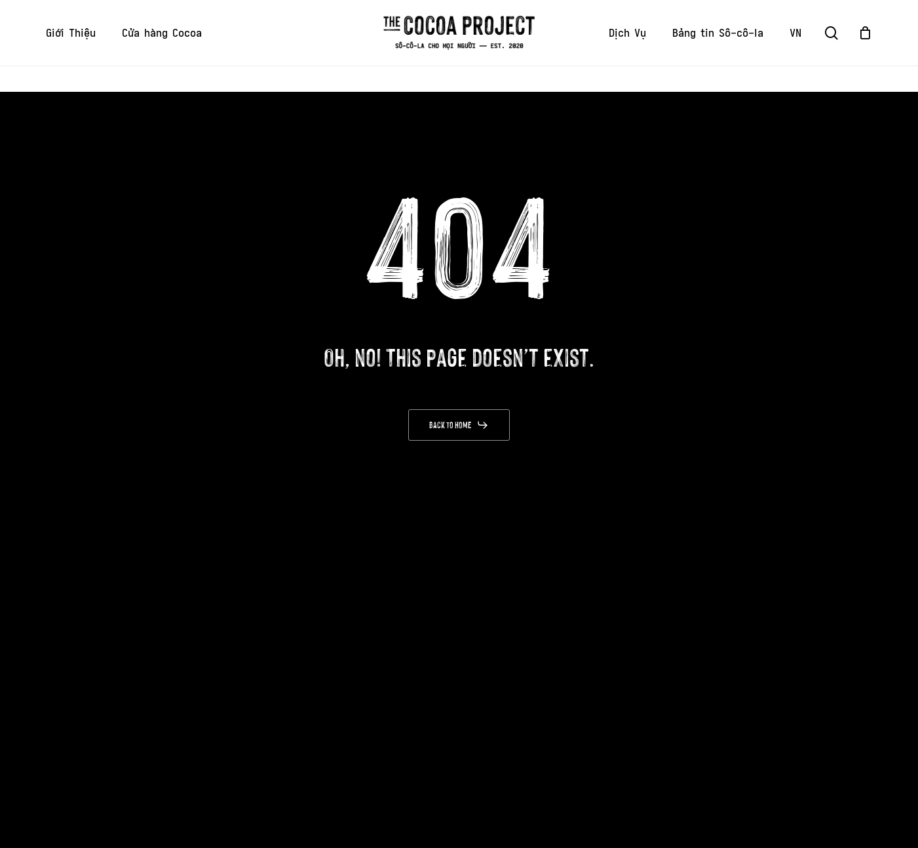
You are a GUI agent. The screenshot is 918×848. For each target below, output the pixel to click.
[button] (459, 425)
